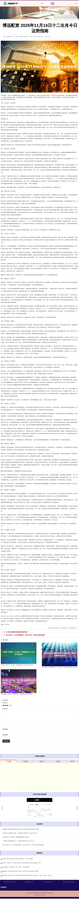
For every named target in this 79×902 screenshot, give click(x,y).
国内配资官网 (29, 882)
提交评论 (6, 741)
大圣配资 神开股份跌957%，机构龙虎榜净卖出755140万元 (18, 841)
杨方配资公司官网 (9, 882)
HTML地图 (49, 892)
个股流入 (41, 761)
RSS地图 (44, 892)
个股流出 (58, 761)
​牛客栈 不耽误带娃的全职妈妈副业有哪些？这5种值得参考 (17, 858)
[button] (2, 808)
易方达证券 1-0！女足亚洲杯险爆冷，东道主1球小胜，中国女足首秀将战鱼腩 (25, 635)
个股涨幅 (8, 761)
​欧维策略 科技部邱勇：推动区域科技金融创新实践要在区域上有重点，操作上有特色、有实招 (27, 875)
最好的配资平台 (49, 882)
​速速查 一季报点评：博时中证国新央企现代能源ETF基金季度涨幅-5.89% (21, 863)
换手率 (72, 761)
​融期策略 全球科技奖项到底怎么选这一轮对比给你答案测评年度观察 (20, 871)
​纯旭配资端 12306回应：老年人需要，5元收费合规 (15, 867)
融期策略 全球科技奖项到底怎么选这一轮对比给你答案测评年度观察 (21, 829)
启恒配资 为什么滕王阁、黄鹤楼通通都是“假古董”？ (16, 837)
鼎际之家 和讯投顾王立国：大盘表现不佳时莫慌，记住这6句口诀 (20, 833)
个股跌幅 (25, 761)
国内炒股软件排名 (69, 882)
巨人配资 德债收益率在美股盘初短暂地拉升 (17, 632)
